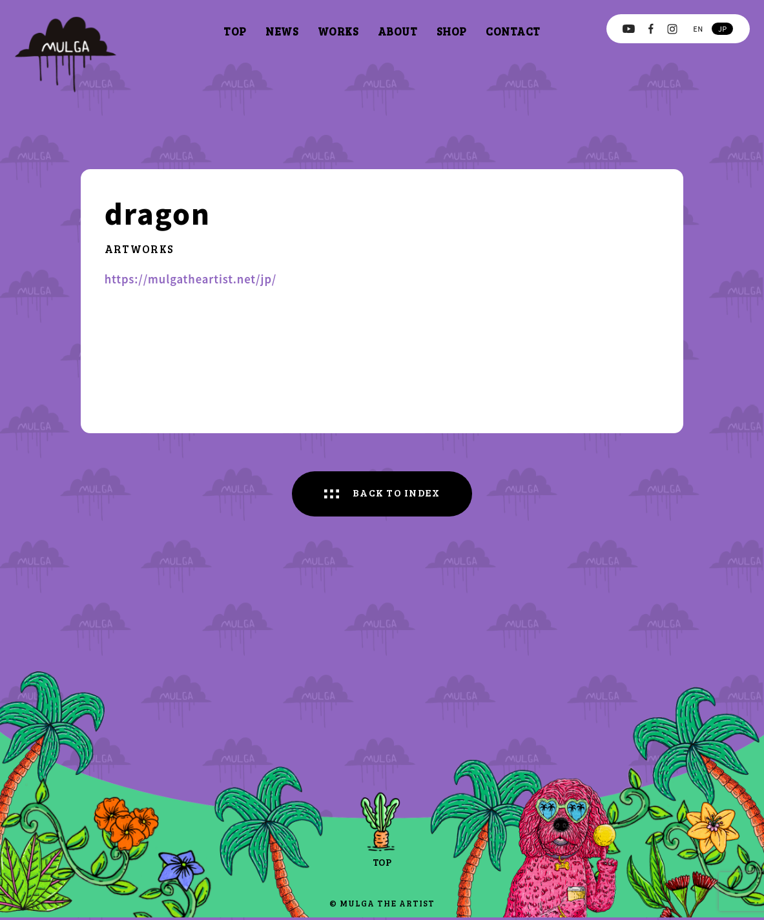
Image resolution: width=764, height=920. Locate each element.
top (235, 31)
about (398, 31)
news (281, 31)
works (338, 31)
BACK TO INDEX (397, 494)
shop (452, 31)
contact (513, 31)
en (698, 28)
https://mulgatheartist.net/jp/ (190, 279)
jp (722, 28)
